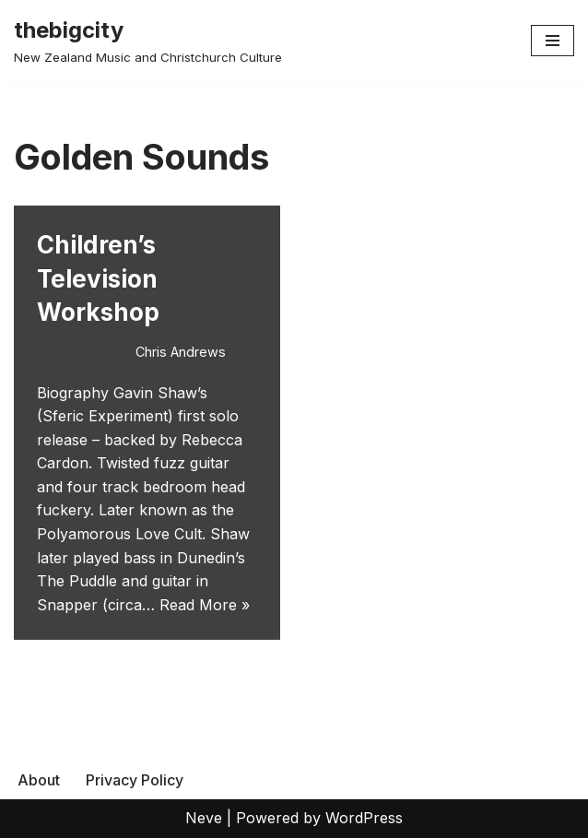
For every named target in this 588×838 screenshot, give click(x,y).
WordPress (364, 817)
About (39, 780)
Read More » (204, 605)
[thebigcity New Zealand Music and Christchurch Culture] (148, 40)
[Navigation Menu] (552, 40)
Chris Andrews (180, 352)
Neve (203, 817)
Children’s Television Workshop (98, 278)
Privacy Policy (134, 780)
